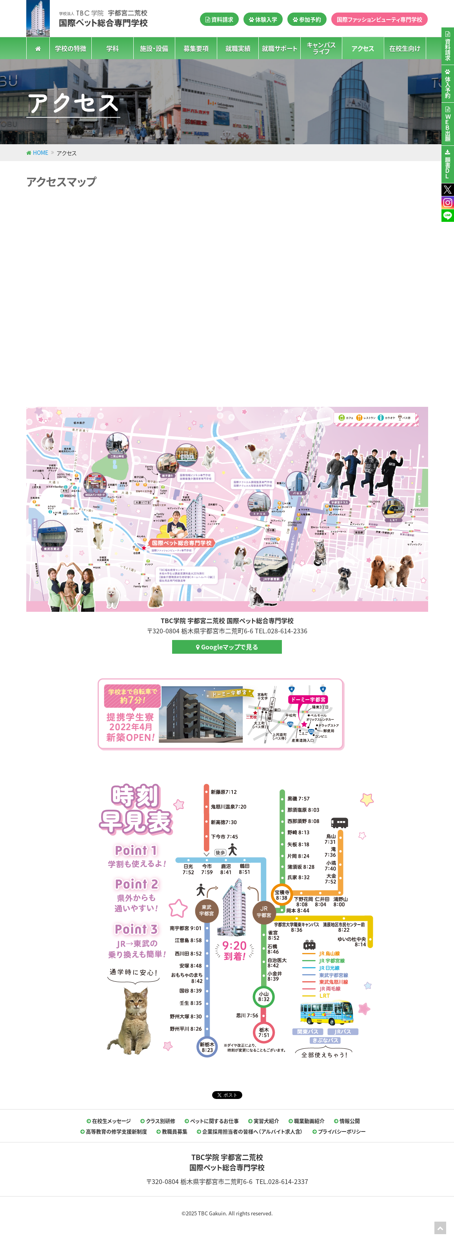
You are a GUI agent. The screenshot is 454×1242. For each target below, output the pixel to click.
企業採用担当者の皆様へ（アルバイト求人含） (250, 1131)
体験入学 (263, 19)
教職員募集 (171, 1131)
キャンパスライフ (321, 48)
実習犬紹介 (263, 1120)
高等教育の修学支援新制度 (113, 1131)
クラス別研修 (157, 1120)
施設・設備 (154, 48)
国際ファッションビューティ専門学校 (379, 19)
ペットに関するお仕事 (212, 1120)
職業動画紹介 (307, 1120)
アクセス (363, 48)
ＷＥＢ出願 (448, 127)
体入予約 (448, 87)
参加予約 (307, 19)
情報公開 (347, 1120)
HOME (40, 152)
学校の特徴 (70, 48)
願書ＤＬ (448, 168)
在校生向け (404, 48)
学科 (112, 48)
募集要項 (196, 48)
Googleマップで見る (227, 646)
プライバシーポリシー (339, 1131)
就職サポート (280, 48)
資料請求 (219, 19)
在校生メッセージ (109, 1120)
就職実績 (238, 48)
